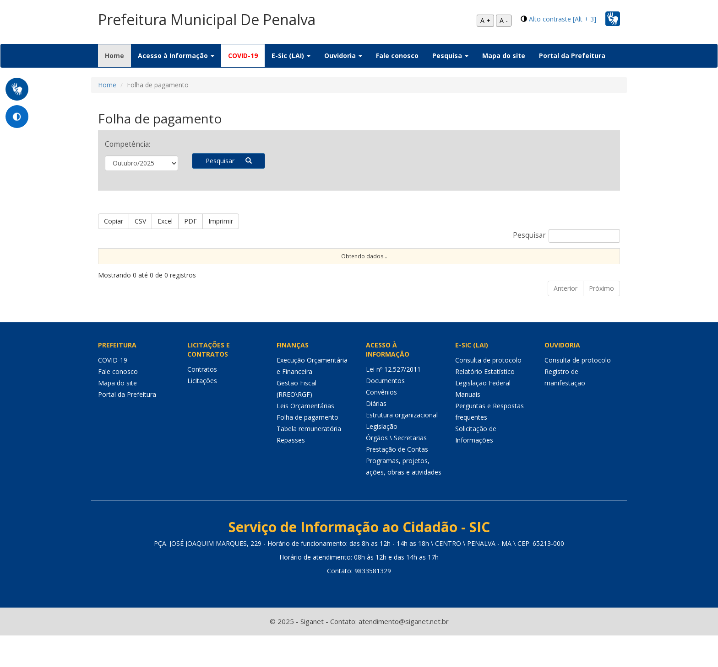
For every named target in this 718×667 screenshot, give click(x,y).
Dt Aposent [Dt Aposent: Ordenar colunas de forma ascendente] (235, 267)
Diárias (376, 435)
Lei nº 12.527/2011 (393, 400)
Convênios (381, 423)
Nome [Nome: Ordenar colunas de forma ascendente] (111, 271)
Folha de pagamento (307, 448)
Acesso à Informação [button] (176, 55)
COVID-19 (243, 55)
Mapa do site (503, 55)
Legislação (381, 458)
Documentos (385, 412)
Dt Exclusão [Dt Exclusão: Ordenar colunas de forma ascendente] (280, 267)
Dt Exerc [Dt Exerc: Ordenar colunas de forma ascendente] (196, 267)
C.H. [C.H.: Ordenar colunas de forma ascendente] (317, 271)
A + (485, 20)
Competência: (127, 144)
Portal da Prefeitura (572, 55)
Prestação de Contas (397, 480)
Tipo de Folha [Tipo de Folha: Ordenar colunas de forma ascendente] (512, 263)
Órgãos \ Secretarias (396, 469)
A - (504, 20)
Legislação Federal (483, 414)
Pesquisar (229, 160)
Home (118, 55)
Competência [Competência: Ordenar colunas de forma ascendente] (403, 271)
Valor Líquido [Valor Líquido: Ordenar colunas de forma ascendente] (595, 267)
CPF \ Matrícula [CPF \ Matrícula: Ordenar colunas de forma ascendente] (151, 267)
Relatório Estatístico (485, 403)
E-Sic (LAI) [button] (291, 55)
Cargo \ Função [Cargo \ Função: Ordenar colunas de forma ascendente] (351, 267)
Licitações (202, 412)
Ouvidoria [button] (343, 55)
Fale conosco (397, 55)
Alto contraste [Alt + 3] (562, 19)
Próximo (601, 319)
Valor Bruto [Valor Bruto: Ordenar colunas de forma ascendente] (554, 267)
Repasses (291, 471)
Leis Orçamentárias (305, 437)
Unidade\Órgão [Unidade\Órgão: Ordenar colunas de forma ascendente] (463, 271)
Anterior (565, 319)
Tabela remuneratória (309, 460)
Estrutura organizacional (402, 446)
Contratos (202, 400)
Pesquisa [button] (450, 55)
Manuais (467, 426)
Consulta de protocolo (488, 391)
